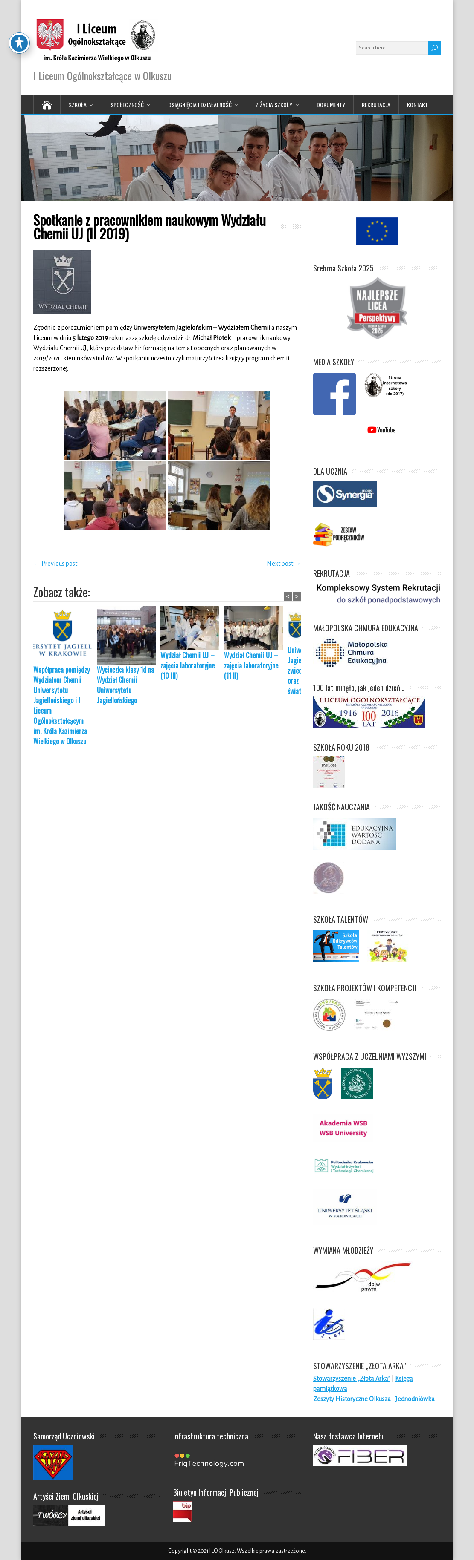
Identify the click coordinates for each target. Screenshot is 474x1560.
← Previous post (55, 563)
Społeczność (127, 104)
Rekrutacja (376, 104)
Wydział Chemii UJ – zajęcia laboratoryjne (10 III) (187, 665)
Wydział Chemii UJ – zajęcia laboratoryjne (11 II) (251, 665)
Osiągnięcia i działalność (200, 104)
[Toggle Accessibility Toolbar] (19, 23)
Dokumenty (331, 104)
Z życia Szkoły (274, 104)
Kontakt (417, 104)
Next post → (284, 563)
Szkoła (78, 104)
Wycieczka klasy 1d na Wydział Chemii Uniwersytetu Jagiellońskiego (125, 685)
